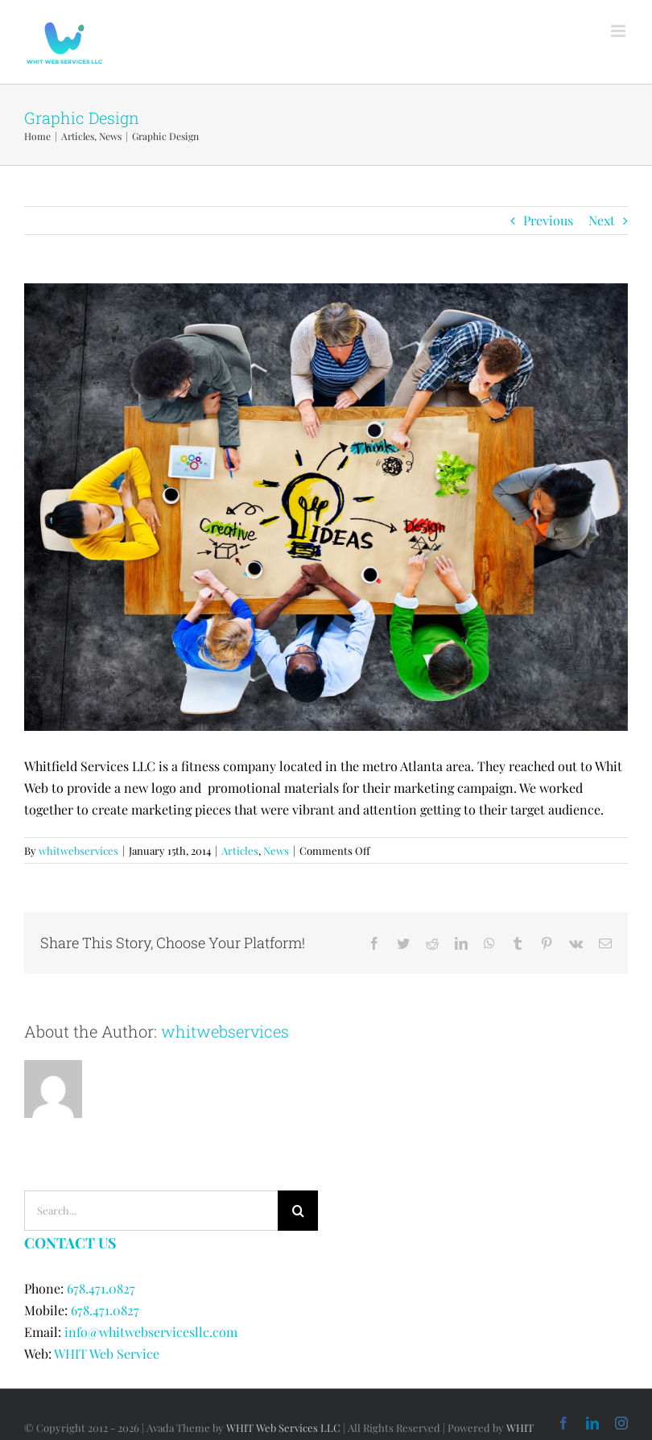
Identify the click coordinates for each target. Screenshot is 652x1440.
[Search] (298, 1210)
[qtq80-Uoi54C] (326, 507)
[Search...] (151, 1210)
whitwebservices (78, 850)
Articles (239, 850)
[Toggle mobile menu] (619, 31)
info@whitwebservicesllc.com (150, 1331)
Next (601, 220)
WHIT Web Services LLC (283, 1427)
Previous (548, 220)
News (276, 850)
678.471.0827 (101, 1288)
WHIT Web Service (106, 1353)
